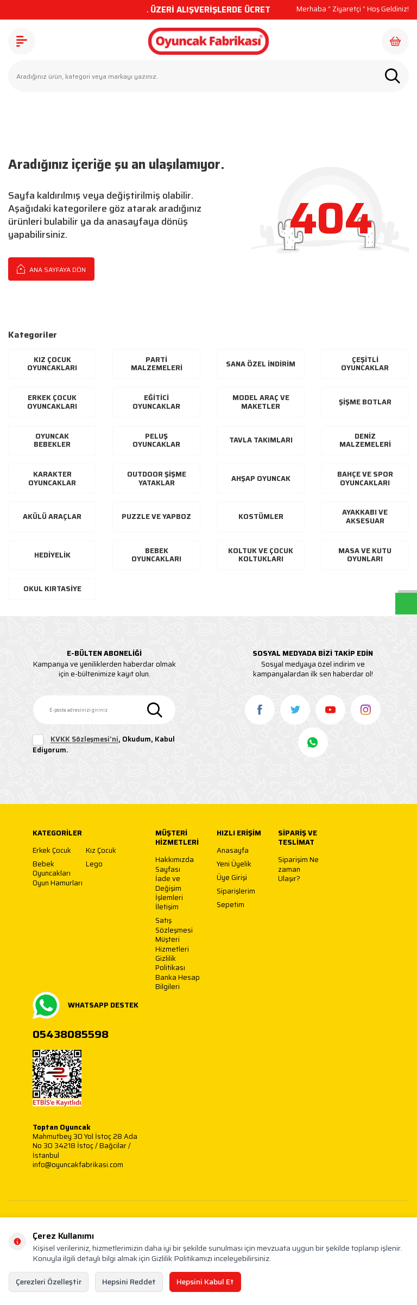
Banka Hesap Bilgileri (177, 982)
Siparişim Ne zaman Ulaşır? (298, 869)
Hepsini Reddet (129, 1282)
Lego (94, 864)
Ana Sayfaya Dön (51, 268)
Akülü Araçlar (52, 516)
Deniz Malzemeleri (365, 440)
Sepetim (230, 905)
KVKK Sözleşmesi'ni (84, 739)
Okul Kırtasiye (52, 588)
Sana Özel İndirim (260, 364)
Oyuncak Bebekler (52, 440)
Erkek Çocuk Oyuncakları (52, 402)
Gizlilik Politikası (170, 963)
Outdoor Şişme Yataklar (156, 478)
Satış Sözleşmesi (174, 925)
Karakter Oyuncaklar (52, 478)
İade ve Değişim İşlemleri (169, 888)
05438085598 (71, 1034)
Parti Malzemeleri (156, 364)
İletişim (167, 907)
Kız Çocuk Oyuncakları (52, 364)
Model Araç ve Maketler (260, 402)
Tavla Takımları (261, 440)
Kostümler (260, 516)
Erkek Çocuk (52, 851)
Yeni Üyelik (234, 864)
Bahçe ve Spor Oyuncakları (365, 478)
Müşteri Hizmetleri (172, 944)
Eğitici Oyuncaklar (156, 402)
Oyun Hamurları (58, 883)
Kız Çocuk (101, 851)
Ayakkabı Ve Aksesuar (365, 516)
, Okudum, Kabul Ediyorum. (104, 744)
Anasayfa (233, 851)
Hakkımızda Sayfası (174, 864)
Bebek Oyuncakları (156, 555)
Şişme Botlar (365, 402)
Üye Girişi (232, 878)
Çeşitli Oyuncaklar (365, 364)
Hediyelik (52, 555)
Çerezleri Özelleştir (48, 1282)
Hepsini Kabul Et (205, 1282)
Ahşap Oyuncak (260, 478)
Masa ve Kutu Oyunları (364, 555)
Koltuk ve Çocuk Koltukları (260, 555)
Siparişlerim (236, 891)
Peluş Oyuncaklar (156, 440)
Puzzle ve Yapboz (156, 516)
